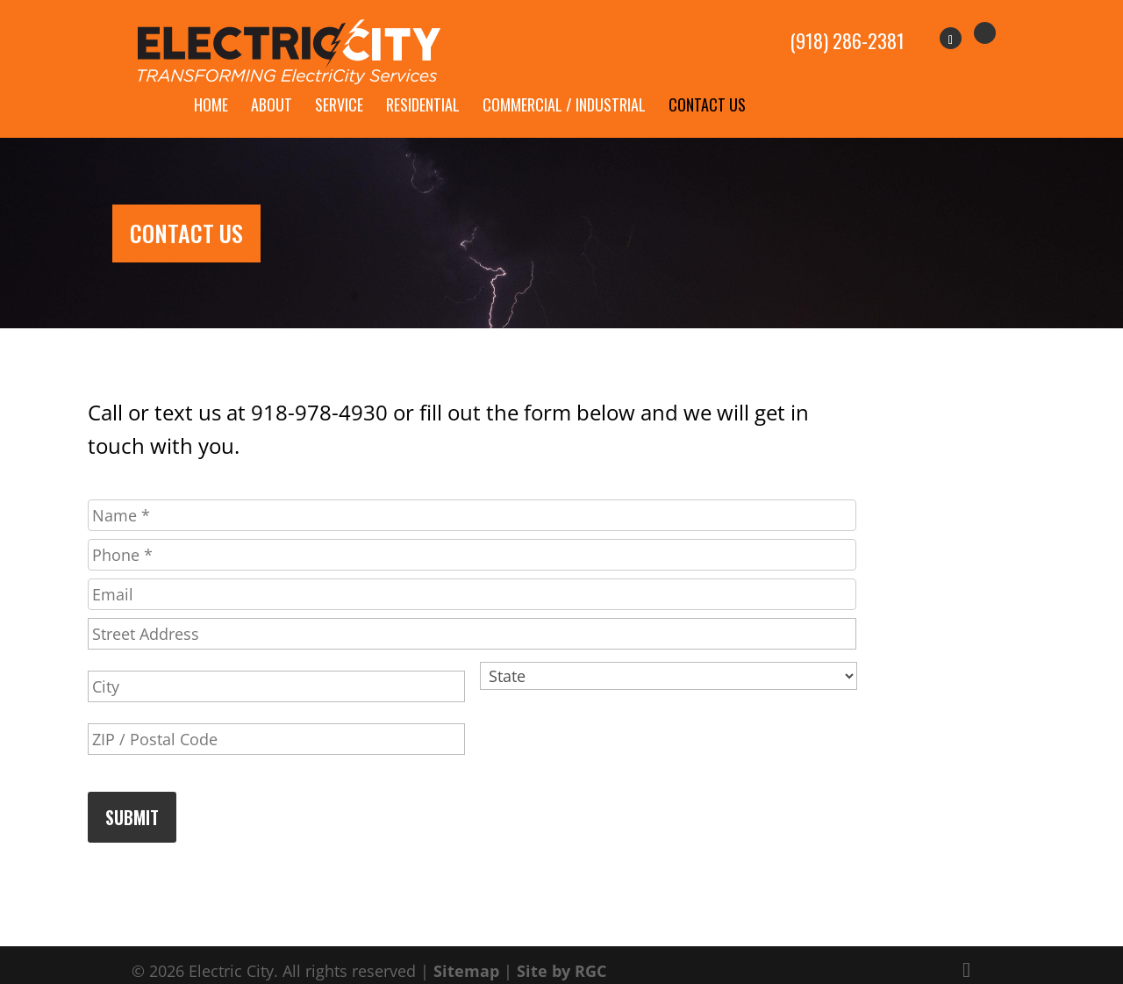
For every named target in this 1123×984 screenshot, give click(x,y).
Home (211, 84)
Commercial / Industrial (564, 84)
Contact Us (707, 84)
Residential (423, 84)
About (271, 84)
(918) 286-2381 (847, 31)
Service (339, 84)
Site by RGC (561, 949)
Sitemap (466, 949)
